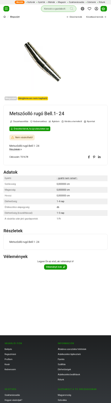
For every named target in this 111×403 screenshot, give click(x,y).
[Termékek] (6, 8)
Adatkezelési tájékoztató (69, 354)
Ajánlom (54, 121)
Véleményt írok (55, 267)
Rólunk (61, 379)
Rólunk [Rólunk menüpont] (102, 2)
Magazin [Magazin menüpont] (62, 2)
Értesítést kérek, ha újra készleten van (30, 129)
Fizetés (61, 359)
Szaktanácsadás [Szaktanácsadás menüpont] (76, 2)
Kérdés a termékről (72, 121)
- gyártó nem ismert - (67, 178)
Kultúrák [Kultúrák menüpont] (31, 2)
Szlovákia (62, 400)
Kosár (7, 364)
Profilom (8, 359)
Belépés (8, 349)
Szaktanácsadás (12, 395)
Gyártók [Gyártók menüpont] (41, 2)
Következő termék (96, 17)
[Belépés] (97, 8)
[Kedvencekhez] (39, 121)
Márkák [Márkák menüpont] (51, 2)
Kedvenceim (10, 369)
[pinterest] (94, 157)
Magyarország (64, 395)
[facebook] (89, 157)
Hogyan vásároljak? (13, 400)
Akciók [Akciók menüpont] (19, 2)
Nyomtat (89, 121)
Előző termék (74, 17)
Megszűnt (15, 17)
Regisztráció (10, 354)
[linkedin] (99, 157)
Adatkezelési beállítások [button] (69, 374)
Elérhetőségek (64, 369)
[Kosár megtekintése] (104, 8)
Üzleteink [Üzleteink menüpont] (91, 2)
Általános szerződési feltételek (72, 349)
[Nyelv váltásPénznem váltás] (83, 8)
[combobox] (58, 8)
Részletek (15, 149)
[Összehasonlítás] (19, 121)
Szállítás (62, 364)
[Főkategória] (4, 17)
